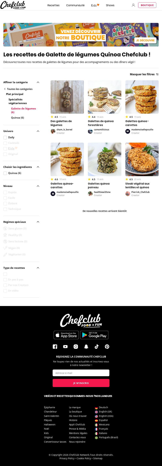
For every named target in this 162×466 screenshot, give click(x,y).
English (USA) (104, 415)
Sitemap (98, 458)
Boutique (147, 5)
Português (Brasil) (106, 437)
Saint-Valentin (51, 415)
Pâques (48, 420)
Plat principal (14, 94)
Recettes (53, 5)
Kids (46, 433)
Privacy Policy (66, 458)
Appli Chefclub (77, 424)
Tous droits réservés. (101, 454)
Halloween (49, 424)
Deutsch (101, 407)
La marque (75, 407)
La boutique (75, 411)
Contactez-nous (77, 437)
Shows (110, 5)
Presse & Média (77, 428)
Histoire (73, 420)
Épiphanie (49, 407)
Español (101, 420)
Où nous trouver (78, 415)
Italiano (101, 433)
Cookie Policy (84, 458)
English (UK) (103, 411)
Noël (46, 428)
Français (101, 428)
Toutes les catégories (18, 89)
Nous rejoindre (77, 441)
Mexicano (102, 424)
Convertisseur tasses (55, 441)
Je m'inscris (81, 383)
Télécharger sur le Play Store (94, 335)
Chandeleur (50, 411)
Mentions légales (78, 433)
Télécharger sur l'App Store (66, 335)
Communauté (75, 5)
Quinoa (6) (17, 117)
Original (48, 437)
